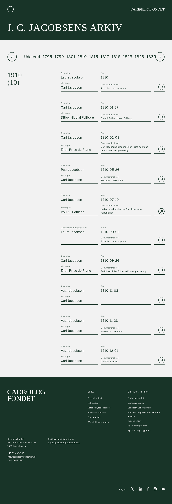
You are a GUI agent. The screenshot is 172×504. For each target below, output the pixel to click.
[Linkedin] (140, 489)
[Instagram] (155, 489)
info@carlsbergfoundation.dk (21, 457)
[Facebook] (148, 489)
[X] (132, 489)
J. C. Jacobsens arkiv (65, 27)
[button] (160, 56)
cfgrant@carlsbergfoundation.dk (64, 442)
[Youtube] (163, 489)
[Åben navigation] (10, 9)
